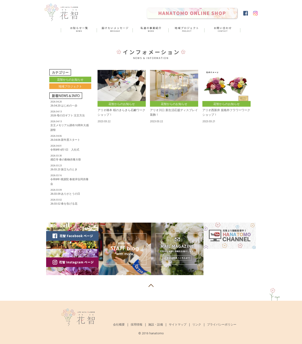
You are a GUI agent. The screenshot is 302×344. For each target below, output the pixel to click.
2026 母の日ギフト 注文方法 (67, 115)
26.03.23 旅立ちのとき (63, 169)
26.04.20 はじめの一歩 (63, 105)
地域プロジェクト (70, 86)
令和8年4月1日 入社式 (64, 149)
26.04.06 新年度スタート (65, 140)
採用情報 (136, 324)
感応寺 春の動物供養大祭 (65, 159)
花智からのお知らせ (70, 79)
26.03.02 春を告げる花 (63, 203)
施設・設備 (155, 324)
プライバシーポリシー (221, 324)
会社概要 (119, 324)
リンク (196, 324)
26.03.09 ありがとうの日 (65, 194)
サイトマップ (177, 324)
